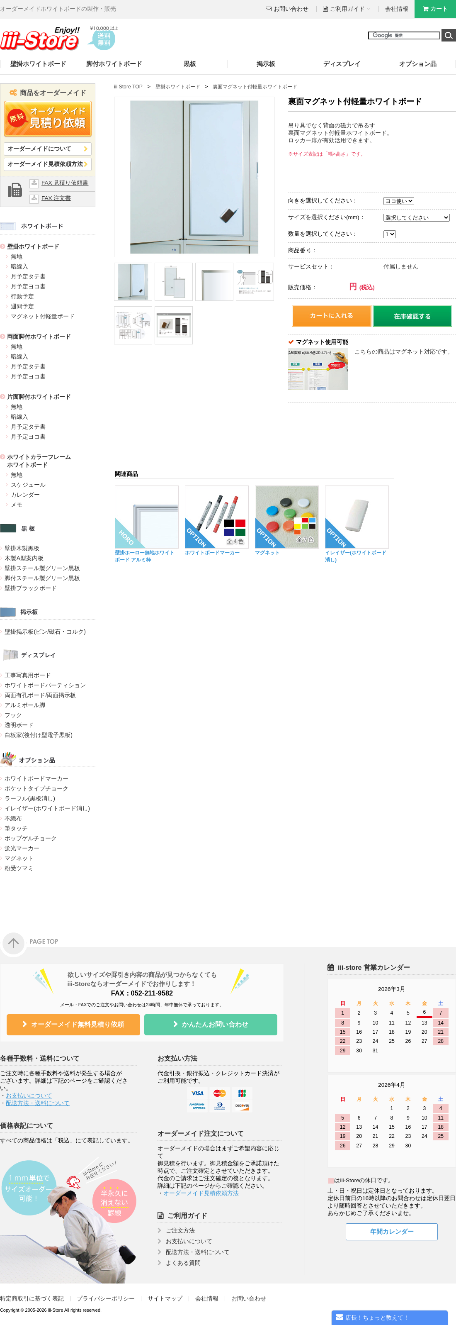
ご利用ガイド (187, 1215)
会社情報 (396, 9)
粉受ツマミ (19, 868)
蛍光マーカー (22, 848)
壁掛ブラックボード (31, 588)
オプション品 (418, 63)
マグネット (19, 858)
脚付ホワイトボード (114, 63)
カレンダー (25, 494)
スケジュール (28, 484)
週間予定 (22, 306)
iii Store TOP (128, 87)
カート (439, 9)
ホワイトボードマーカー (36, 778)
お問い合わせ (291, 9)
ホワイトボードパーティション (45, 685)
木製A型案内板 (24, 558)
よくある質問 (183, 1263)
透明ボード (19, 725)
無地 (16, 256)
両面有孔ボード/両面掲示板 (40, 695)
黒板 (190, 63)
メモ (16, 504)
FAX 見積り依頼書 (64, 183)
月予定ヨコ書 (28, 286)
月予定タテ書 (28, 276)
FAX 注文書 (56, 198)
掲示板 (266, 63)
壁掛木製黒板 (22, 548)
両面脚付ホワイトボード (39, 336)
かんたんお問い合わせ (215, 1024)
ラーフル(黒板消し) (30, 798)
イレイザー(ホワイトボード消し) (47, 808)
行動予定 (22, 296)
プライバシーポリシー (106, 1299)
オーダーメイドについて (39, 149)
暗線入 (19, 266)
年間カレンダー (392, 1231)
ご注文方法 (180, 1230)
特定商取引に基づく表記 (32, 1299)
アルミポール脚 (25, 705)
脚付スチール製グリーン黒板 (42, 578)
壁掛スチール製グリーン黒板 (42, 568)
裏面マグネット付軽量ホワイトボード (255, 87)
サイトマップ (165, 1299)
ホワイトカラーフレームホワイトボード (39, 461)
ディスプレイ (342, 63)
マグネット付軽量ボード (43, 316)
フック (13, 715)
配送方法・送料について (38, 1103)
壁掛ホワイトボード (38, 63)
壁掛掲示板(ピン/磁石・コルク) (45, 631)
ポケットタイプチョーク (36, 788)
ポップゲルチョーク (31, 838)
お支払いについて (29, 1096)
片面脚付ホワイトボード (39, 396)
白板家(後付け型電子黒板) (39, 735)
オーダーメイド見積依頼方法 (45, 164)
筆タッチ (16, 828)
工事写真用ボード (28, 675)
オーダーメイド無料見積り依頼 (77, 1024)
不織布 (13, 818)
